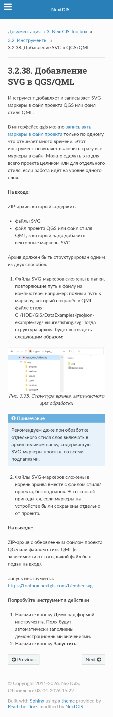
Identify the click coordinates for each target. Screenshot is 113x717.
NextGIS (60, 9)
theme (68, 700)
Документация (24, 31)
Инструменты (28, 40)
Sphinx (37, 700)
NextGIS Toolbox (67, 31)
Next (93, 659)
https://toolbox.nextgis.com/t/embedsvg (50, 585)
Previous (24, 659)
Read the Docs (23, 706)
